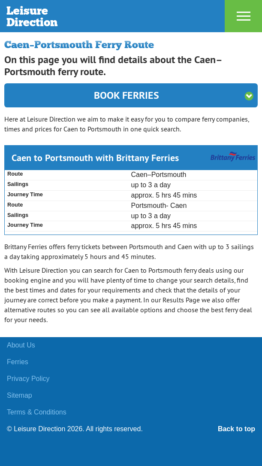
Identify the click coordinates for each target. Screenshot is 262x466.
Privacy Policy (28, 378)
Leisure (81, 16)
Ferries (17, 361)
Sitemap (19, 395)
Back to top (236, 428)
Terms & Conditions (36, 412)
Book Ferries (173, 95)
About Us (21, 345)
